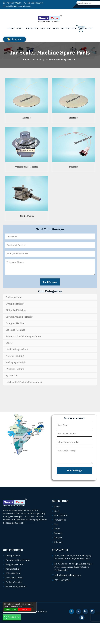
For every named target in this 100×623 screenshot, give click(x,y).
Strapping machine (14, 564)
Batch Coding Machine (17, 349)
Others (9, 343)
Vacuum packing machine (18, 560)
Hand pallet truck (14, 577)
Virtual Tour (69, 28)
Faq (56, 524)
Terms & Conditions (38, 611)
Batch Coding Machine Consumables (24, 382)
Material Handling (15, 356)
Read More (30, 523)
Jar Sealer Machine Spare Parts (60, 59)
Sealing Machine (14, 297)
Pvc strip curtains (14, 582)
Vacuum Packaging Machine (19, 316)
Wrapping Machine (15, 303)
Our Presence (60, 515)
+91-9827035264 (33, 3)
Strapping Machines (16, 323)
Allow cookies (11, 609)
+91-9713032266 (12, 3)
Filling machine (13, 573)
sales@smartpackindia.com (17, 6)
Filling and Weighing (16, 310)
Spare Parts (11, 375)
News (55, 28)
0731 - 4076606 (62, 580)
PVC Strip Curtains (15, 369)
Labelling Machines (15, 330)
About (20, 28)
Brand (57, 528)
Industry (58, 533)
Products (32, 28)
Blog (56, 511)
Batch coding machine (16, 586)
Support (45, 28)
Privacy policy (28, 607)
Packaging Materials (16, 362)
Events (57, 506)
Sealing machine (13, 555)
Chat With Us (11, 617)
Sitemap (58, 542)
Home (11, 28)
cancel (24, 609)
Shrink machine (13, 569)
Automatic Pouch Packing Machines (23, 336)
